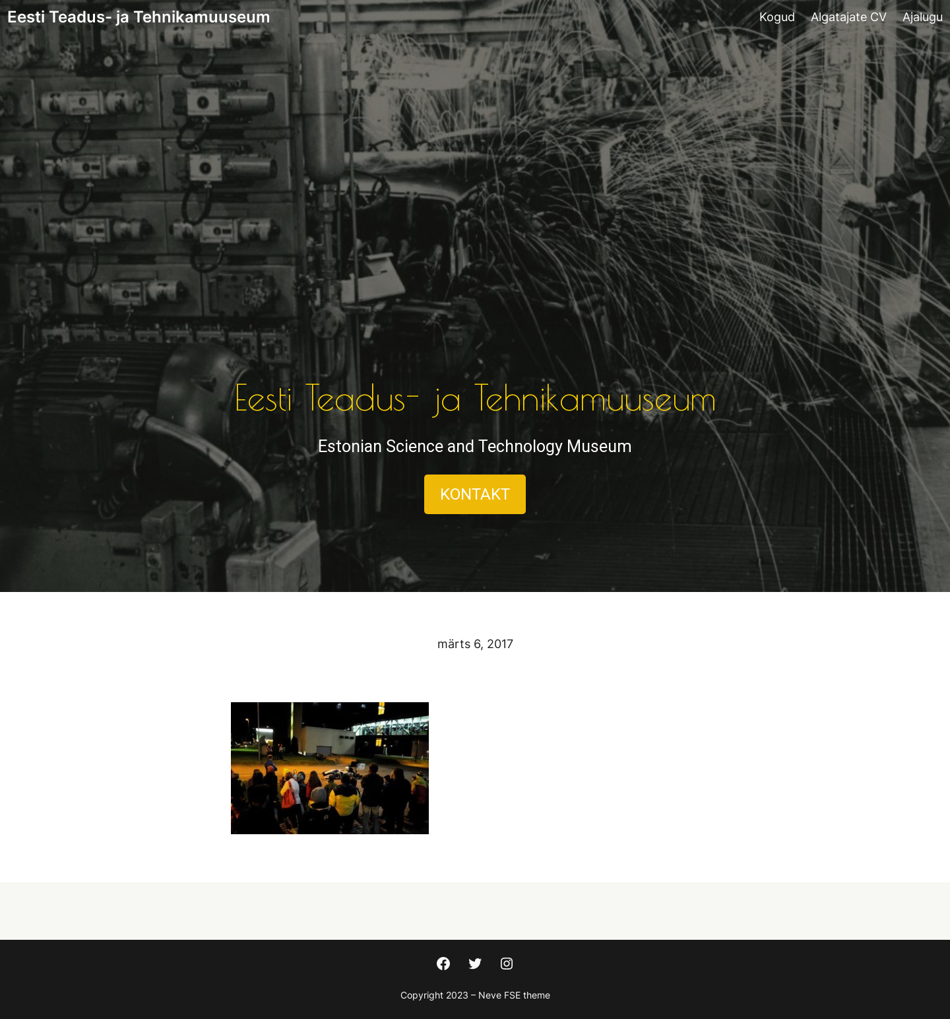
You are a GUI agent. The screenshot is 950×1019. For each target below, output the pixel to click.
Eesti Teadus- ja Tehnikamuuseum (138, 16)
